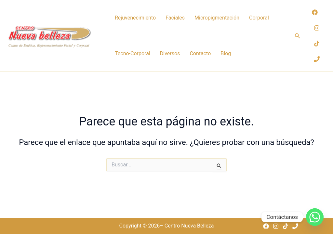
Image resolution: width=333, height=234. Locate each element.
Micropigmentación (216, 18)
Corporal (259, 18)
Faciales (175, 18)
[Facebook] (315, 12)
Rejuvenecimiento (135, 18)
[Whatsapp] (315, 217)
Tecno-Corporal (132, 53)
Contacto (200, 53)
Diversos (170, 53)
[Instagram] (317, 28)
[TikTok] (317, 43)
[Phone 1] (317, 59)
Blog (225, 53)
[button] (297, 36)
